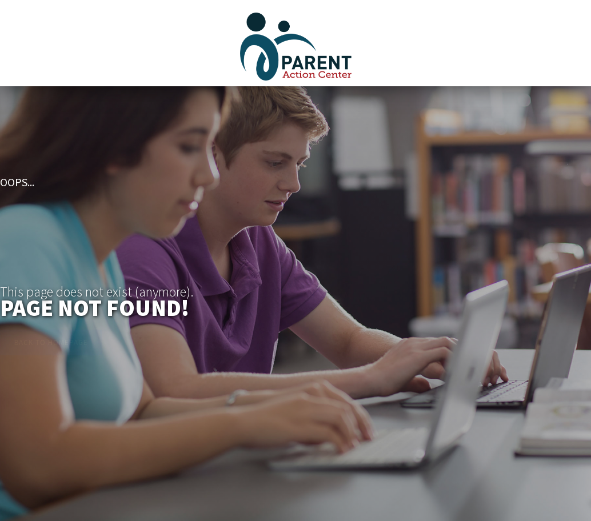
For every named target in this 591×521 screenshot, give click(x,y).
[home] (296, 40)
